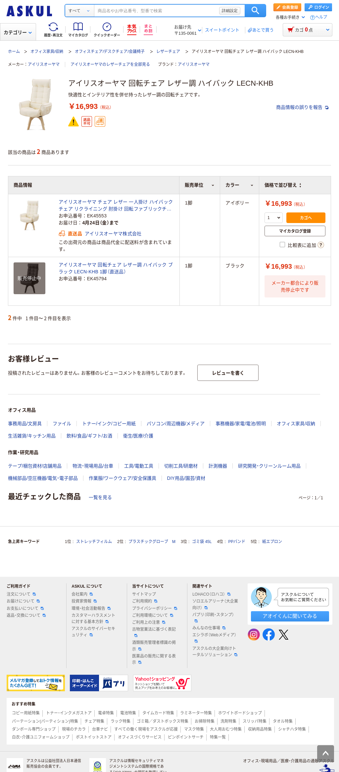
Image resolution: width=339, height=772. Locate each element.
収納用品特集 (260, 729)
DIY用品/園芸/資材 (186, 478)
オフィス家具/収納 (46, 51)
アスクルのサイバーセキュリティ (93, 631)
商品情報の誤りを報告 (302, 107)
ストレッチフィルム (94, 541)
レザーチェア (168, 51)
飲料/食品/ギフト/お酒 (89, 435)
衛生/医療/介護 (138, 435)
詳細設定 (230, 11)
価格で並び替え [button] (283, 185)
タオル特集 (283, 721)
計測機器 (218, 466)
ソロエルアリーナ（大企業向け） (215, 604)
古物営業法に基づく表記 (154, 632)
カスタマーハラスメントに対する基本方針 (93, 618)
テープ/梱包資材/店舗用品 (35, 466)
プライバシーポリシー (154, 608)
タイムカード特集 (158, 713)
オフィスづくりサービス (140, 737)
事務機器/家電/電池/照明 (241, 423)
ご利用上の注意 (148, 622)
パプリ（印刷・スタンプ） (213, 617)
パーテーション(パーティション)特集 (45, 721)
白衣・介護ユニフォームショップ (41, 737)
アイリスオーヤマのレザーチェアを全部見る (110, 64)
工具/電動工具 (138, 466)
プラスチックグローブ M (151, 541)
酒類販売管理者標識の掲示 (154, 645)
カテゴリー (18, 32)
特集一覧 (218, 737)
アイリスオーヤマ (44, 64)
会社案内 (82, 594)
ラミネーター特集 (196, 713)
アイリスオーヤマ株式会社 (113, 233)
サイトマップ (144, 594)
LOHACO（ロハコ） (211, 594)
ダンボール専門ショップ (34, 729)
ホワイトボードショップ (240, 713)
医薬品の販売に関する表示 (154, 659)
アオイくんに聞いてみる (290, 616)
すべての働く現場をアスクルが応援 (146, 729)
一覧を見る (100, 497)
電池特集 (128, 713)
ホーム (14, 51)
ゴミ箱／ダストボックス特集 (162, 721)
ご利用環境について (152, 615)
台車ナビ (100, 729)
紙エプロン (272, 541)
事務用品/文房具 (25, 423)
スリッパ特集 (254, 721)
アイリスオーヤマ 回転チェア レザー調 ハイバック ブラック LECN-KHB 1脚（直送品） (116, 268)
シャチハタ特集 (292, 729)
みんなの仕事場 (208, 628)
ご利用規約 (144, 601)
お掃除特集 (205, 721)
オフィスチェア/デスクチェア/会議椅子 (110, 51)
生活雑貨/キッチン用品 (32, 435)
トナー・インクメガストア (69, 713)
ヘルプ (321, 17)
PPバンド (236, 541)
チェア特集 (94, 721)
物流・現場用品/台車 (93, 466)
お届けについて (23, 601)
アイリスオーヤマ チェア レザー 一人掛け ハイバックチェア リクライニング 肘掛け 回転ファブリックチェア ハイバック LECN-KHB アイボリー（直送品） (116, 205)
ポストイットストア (94, 737)
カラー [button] (239, 185)
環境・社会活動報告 (91, 608)
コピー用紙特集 (26, 713)
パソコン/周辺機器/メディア (176, 423)
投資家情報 (84, 601)
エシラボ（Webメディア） (214, 638)
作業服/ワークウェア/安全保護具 (122, 478)
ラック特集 (120, 721)
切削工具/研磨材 (181, 466)
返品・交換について (26, 615)
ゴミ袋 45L (202, 541)
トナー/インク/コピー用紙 (109, 423)
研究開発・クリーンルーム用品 (269, 466)
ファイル (62, 423)
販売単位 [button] (200, 185)
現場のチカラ (74, 729)
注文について (21, 594)
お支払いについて (25, 608)
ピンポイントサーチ (186, 737)
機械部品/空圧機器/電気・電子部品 (43, 478)
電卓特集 (106, 713)
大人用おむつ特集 (226, 729)
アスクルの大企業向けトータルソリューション (214, 651)
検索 (255, 10)
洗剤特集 (228, 721)
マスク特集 (194, 729)
